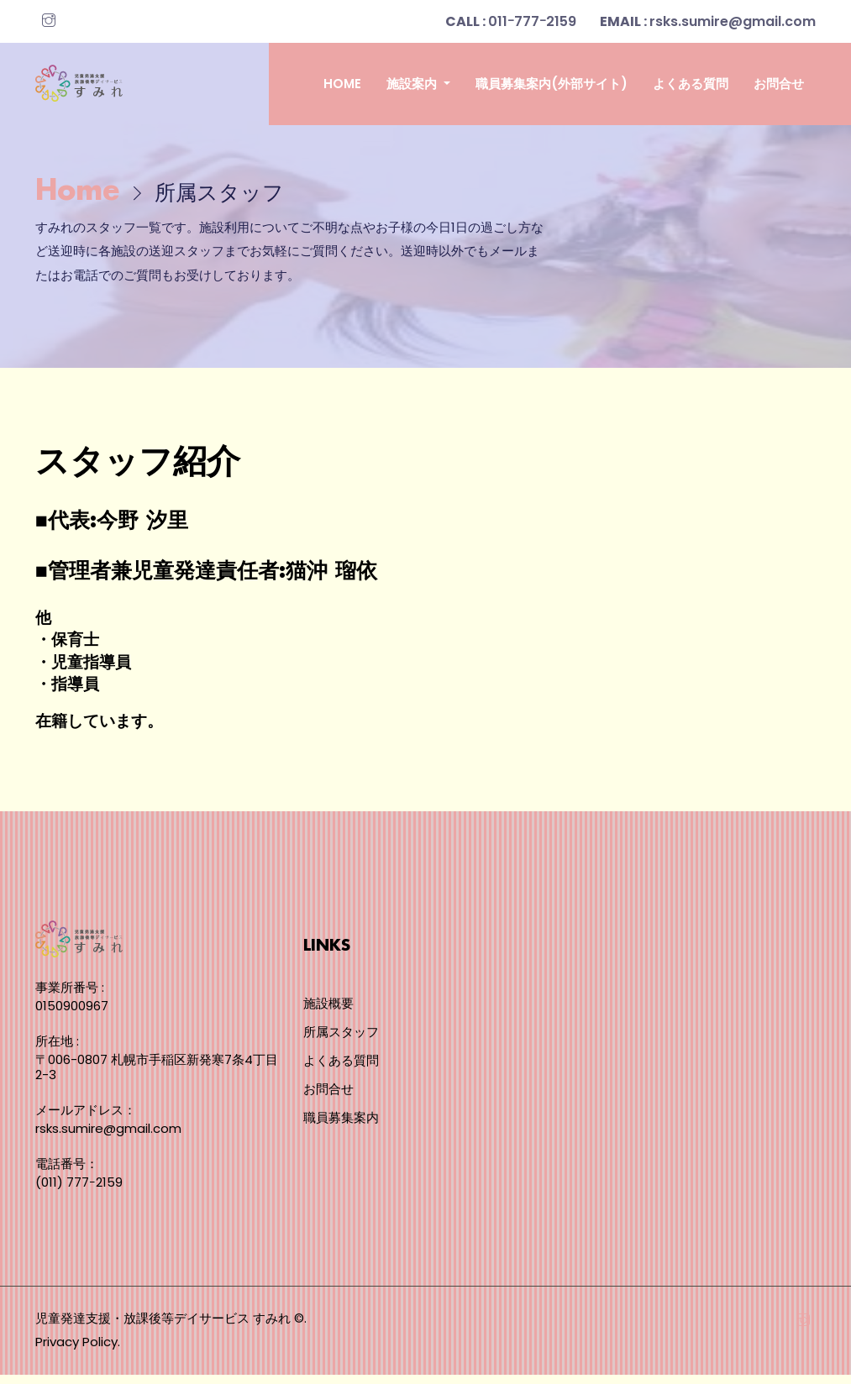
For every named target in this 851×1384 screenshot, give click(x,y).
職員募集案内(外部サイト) (551, 83)
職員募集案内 (341, 1128)
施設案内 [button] (413, 83)
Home (342, 83)
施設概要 (328, 1014)
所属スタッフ (341, 1042)
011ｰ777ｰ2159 (510, 21)
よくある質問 (690, 83)
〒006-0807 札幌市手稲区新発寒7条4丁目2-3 (156, 1076)
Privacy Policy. (77, 1351)
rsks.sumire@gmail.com (708, 21)
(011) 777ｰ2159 (79, 1191)
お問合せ (779, 83)
